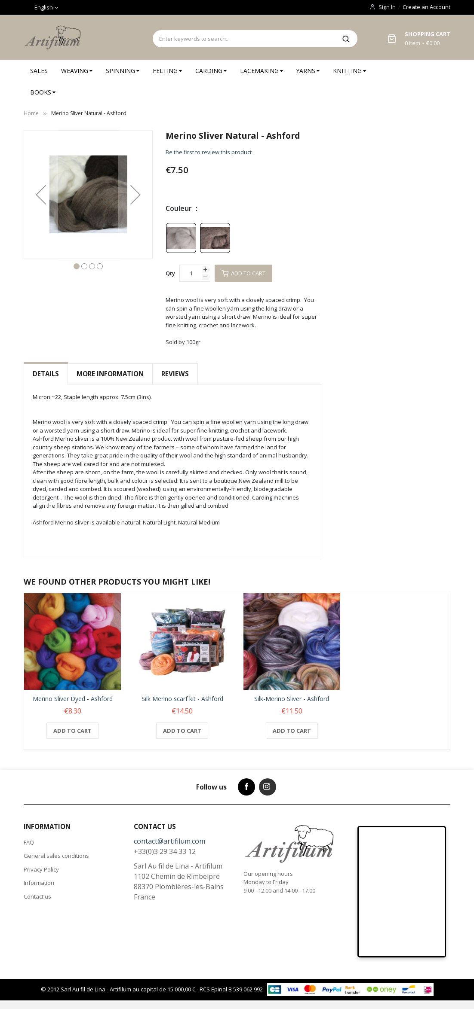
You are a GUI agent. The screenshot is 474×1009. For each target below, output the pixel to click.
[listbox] (200, 237)
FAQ (29, 842)
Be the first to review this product (209, 152)
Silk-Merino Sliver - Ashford (291, 699)
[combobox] (243, 38)
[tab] (46, 373)
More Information (110, 373)
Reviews (175, 373)
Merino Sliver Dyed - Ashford (73, 699)
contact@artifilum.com (169, 841)
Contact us (37, 896)
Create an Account (426, 7)
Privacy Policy (41, 869)
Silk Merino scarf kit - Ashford (182, 699)
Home (31, 113)
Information (39, 883)
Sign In (387, 7)
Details (46, 373)
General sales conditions (56, 856)
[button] (41, 194)
